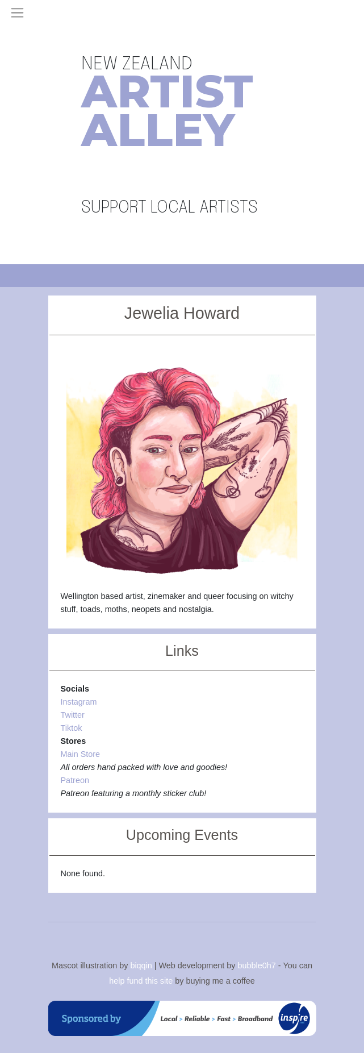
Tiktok (71, 727)
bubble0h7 (256, 964)
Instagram (79, 701)
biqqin (141, 964)
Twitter (73, 714)
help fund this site (141, 980)
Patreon (75, 780)
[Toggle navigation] (17, 13)
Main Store (81, 754)
